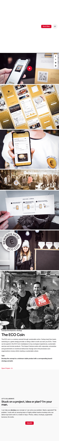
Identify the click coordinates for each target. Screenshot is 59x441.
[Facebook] (55, 56)
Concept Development (8, 330)
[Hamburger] (55, 26)
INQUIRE (29, 423)
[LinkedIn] (55, 66)
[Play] (29, 68)
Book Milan (46, 26)
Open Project (7, 368)
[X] (55, 59)
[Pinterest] (55, 62)
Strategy (19, 330)
